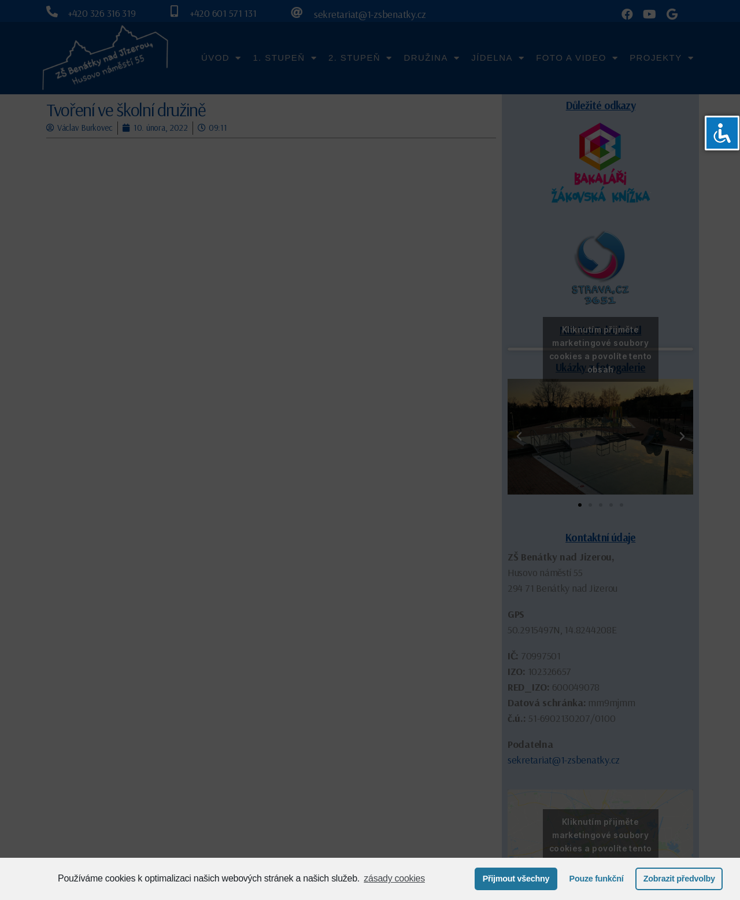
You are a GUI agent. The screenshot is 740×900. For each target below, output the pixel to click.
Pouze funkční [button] (596, 878)
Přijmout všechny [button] (516, 878)
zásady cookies (394, 878)
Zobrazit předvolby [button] (679, 878)
